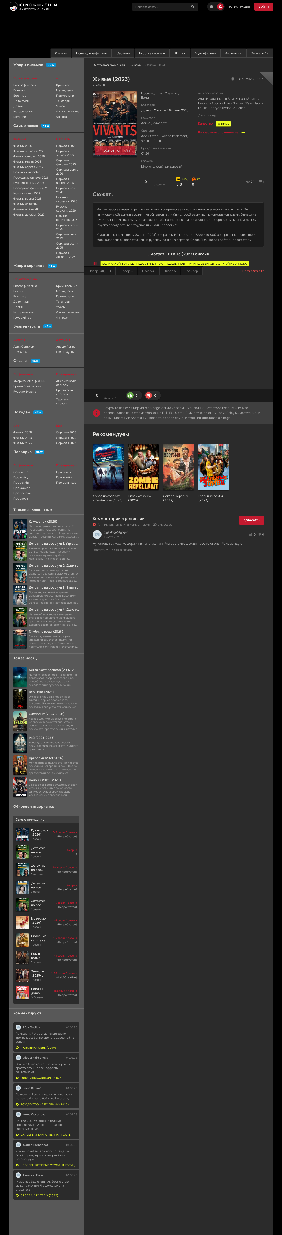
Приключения (65, 96)
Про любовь (22, 493)
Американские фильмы (29, 381)
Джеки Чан (21, 352)
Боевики (19, 90)
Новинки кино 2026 (26, 172)
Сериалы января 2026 (65, 153)
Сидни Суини (65, 352)
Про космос (21, 488)
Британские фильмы (27, 386)
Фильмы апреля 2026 (28, 167)
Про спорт (20, 498)
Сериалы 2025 (66, 432)
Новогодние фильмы (91, 53)
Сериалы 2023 (66, 443)
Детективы (21, 101)
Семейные (20, 472)
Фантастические (67, 111)
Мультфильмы (205, 53)
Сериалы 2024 (66, 438)
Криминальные (66, 286)
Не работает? (253, 271)
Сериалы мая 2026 (65, 190)
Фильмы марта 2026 (27, 162)
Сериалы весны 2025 (67, 227)
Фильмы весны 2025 (27, 199)
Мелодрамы (64, 90)
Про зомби (21, 483)
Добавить (252, 520)
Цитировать (122, 550)
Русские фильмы (25, 391)
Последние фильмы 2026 (31, 177)
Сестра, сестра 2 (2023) (37, 1195)
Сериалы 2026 (66, 146)
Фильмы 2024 (22, 438)
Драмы (136, 65)
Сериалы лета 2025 (66, 236)
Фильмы (61, 53)
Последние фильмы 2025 (31, 188)
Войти (264, 7)
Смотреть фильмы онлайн (109, 65)
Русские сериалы (152, 53)
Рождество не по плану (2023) (42, 1104)
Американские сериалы (66, 383)
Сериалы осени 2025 (67, 245)
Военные (19, 96)
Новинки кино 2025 (26, 193)
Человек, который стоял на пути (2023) (46, 1165)
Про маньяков (66, 483)
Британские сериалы (64, 392)
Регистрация (239, 7)
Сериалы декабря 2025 (66, 255)
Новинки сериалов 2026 (66, 199)
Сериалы (123, 53)
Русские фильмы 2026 (28, 183)
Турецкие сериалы (63, 401)
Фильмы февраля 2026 (29, 156)
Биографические (25, 85)
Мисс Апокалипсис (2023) (39, 1078)
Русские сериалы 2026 (66, 208)
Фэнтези (62, 117)
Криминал (63, 85)
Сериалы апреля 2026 (65, 181)
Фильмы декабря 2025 (29, 214)
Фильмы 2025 (22, 432)
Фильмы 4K (233, 53)
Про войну (20, 477)
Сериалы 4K (260, 53)
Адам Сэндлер (23, 346)
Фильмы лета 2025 (26, 204)
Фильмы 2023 (179, 110)
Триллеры (63, 101)
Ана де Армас (65, 346)
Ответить (100, 550)
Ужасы (60, 106)
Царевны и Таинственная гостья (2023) (46, 1135)
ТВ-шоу (180, 53)
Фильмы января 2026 (28, 151)
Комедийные (22, 317)
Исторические (23, 111)
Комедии (19, 117)
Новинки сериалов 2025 (66, 218)
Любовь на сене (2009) (36, 1047)
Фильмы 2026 (22, 146)
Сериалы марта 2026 (67, 171)
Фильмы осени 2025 (27, 209)
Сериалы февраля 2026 (66, 162)
